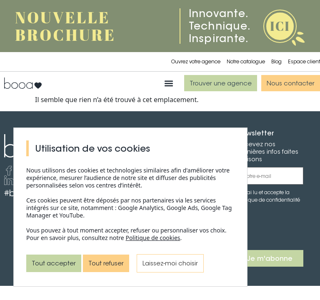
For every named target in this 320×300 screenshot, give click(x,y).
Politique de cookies (152, 238)
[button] (169, 83)
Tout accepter (54, 263)
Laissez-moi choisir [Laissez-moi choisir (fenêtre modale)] (170, 263)
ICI (280, 26)
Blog (276, 61)
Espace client (304, 61)
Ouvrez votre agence (195, 61)
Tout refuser (106, 263)
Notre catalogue (246, 61)
